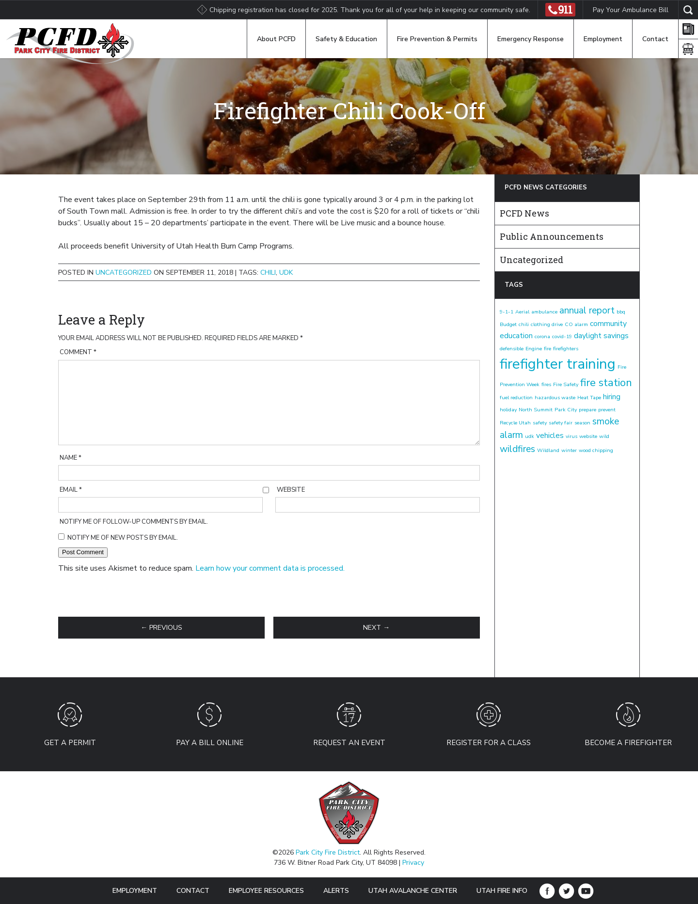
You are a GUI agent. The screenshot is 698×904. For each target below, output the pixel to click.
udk (286, 272)
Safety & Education (346, 39)
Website (291, 489)
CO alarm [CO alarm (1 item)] (576, 324)
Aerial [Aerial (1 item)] (522, 311)
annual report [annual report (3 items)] (587, 310)
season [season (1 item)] (582, 422)
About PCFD (276, 39)
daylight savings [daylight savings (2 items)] (601, 335)
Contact (655, 39)
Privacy (413, 862)
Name (70, 457)
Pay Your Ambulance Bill (630, 10)
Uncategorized (123, 272)
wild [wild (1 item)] (604, 436)
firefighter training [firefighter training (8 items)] (558, 364)
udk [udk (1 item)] (529, 436)
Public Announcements (551, 236)
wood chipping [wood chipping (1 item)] (596, 450)
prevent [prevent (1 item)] (607, 409)
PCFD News (524, 213)
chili (268, 272)
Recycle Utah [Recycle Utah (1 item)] (515, 422)
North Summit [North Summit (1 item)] (536, 409)
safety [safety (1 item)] (540, 422)
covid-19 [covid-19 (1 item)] (562, 336)
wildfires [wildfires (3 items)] (517, 449)
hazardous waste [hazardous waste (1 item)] (555, 397)
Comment (78, 352)
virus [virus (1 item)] (571, 436)
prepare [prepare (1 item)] (587, 409)
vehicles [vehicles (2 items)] (550, 435)
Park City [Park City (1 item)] (566, 409)
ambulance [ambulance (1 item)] (544, 311)
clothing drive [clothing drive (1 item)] (547, 324)
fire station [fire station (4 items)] (606, 382)
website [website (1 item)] (588, 436)
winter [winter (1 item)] (569, 450)
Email (71, 489)
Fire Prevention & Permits (437, 39)
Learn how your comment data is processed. (270, 568)
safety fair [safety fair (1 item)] (560, 422)
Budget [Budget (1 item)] (508, 324)
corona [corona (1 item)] (542, 336)
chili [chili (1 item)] (524, 324)
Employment (603, 39)
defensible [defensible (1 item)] (512, 348)
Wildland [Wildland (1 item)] (548, 450)
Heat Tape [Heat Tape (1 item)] (589, 397)
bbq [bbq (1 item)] (621, 311)
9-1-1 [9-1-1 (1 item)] (506, 311)
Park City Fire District (328, 852)
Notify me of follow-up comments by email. (134, 521)
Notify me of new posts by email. (122, 537)
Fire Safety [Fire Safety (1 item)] (565, 384)
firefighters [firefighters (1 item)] (565, 348)
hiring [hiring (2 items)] (611, 396)
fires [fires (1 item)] (546, 384)
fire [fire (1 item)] (547, 348)
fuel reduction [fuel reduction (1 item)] (516, 397)
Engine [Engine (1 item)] (533, 348)
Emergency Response (530, 39)
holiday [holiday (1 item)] (508, 409)
